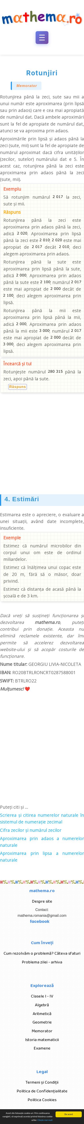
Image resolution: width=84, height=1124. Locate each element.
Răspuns (17, 387)
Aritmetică (42, 1013)
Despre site (42, 901)
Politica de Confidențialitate (42, 1091)
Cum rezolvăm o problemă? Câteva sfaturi (42, 953)
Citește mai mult (45, 1120)
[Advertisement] (42, 442)
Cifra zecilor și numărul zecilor (30, 830)
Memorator (26, 86)
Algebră (42, 1005)
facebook (40, 921)
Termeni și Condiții (42, 1082)
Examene (42, 1048)
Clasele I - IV (42, 996)
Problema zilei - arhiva (42, 962)
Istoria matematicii (42, 1039)
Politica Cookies (42, 1099)
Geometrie (42, 1022)
